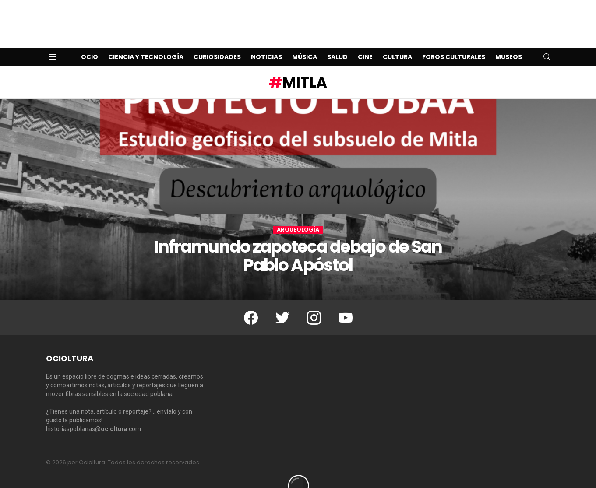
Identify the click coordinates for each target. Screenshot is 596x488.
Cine (365, 43)
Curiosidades (217, 43)
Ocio (89, 43)
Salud (337, 43)
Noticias (266, 43)
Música (304, 43)
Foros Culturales (453, 43)
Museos (508, 43)
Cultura (397, 43)
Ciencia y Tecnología (145, 43)
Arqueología (298, 216)
